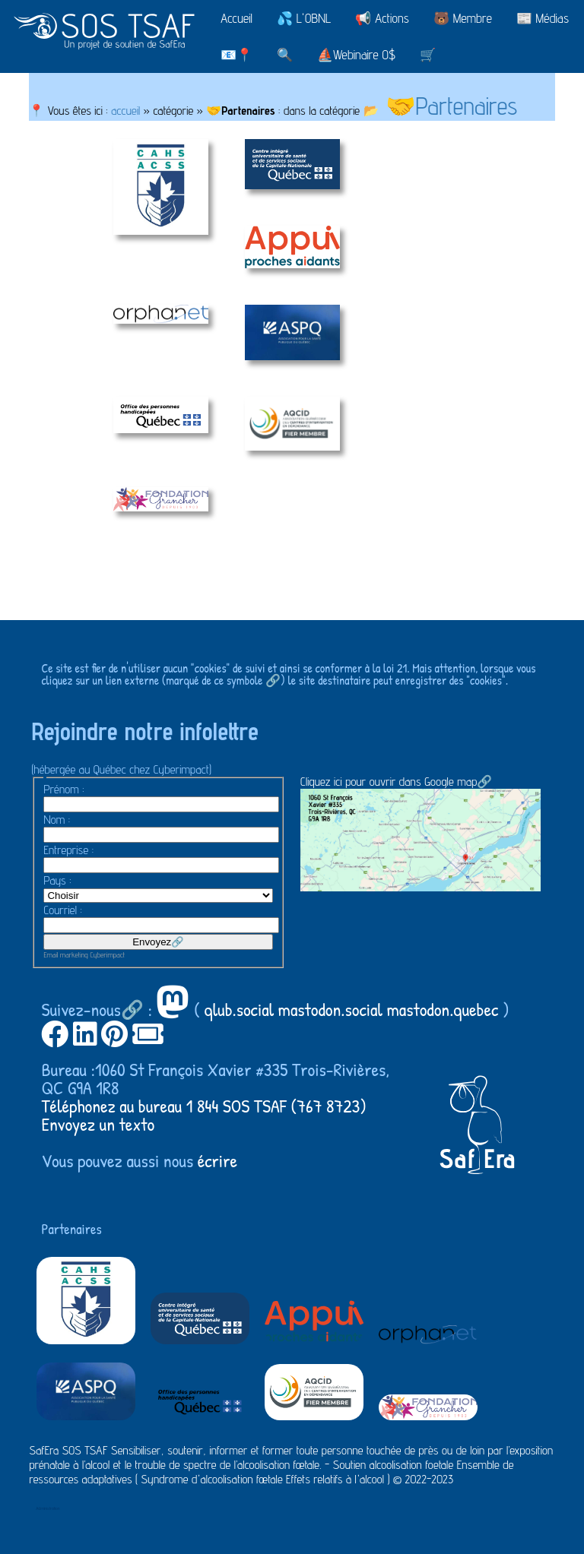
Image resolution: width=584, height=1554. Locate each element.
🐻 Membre (462, 18)
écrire (217, 1160)
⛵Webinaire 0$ (356, 54)
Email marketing (65, 954)
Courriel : (62, 910)
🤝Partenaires (452, 105)
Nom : (56, 819)
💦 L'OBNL (304, 18)
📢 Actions (382, 18)
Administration (47, 1508)
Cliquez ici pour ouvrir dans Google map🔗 (420, 832)
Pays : (57, 880)
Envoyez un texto (97, 1124)
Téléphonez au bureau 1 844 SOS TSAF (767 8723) (204, 1105)
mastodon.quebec (442, 1009)
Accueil (236, 18)
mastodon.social (330, 1009)
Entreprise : (68, 850)
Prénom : (63, 789)
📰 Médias (542, 18)
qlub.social (240, 1009)
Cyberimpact (107, 954)
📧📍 (236, 54)
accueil (125, 110)
